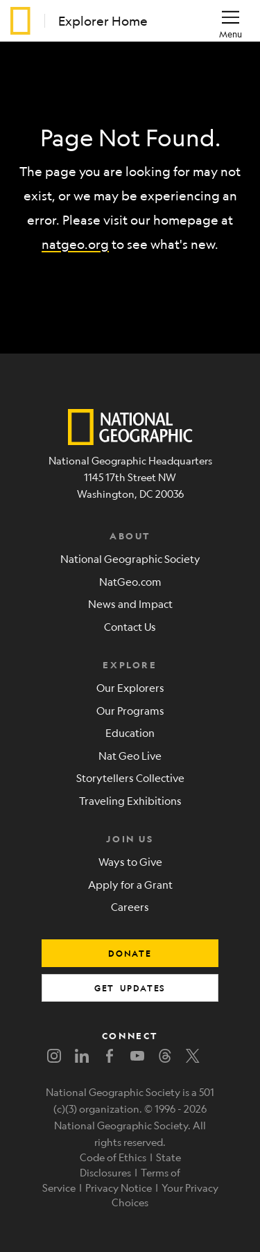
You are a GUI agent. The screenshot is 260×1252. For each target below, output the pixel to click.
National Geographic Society (130, 558)
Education (130, 732)
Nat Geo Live (130, 755)
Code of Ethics (113, 1157)
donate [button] (130, 953)
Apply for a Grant (130, 884)
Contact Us (130, 626)
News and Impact (130, 603)
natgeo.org (75, 244)
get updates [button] (130, 987)
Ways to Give (130, 861)
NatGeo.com (130, 581)
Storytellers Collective (130, 777)
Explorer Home (103, 20)
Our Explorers (130, 687)
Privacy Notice (118, 1187)
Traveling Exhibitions (130, 800)
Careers (130, 906)
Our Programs (130, 710)
